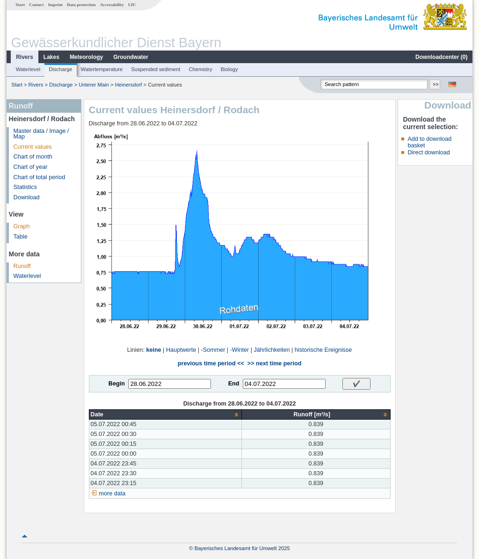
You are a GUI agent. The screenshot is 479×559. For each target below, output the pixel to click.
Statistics (25, 187)
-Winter (239, 350)
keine (153, 350)
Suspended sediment (155, 69)
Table (21, 236)
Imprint (55, 4)
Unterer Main (94, 84)
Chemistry (200, 69)
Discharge (60, 69)
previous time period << (211, 363)
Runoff (22, 266)
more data (112, 493)
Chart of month (33, 156)
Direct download (428, 152)
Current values (33, 147)
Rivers (24, 57)
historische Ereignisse (323, 350)
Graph (22, 226)
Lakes (51, 57)
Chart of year (31, 167)
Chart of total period (39, 177)
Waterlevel (28, 69)
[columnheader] (165, 415)
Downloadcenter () (441, 57)
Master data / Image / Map (41, 134)
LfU (132, 4)
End (234, 383)
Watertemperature (102, 69)
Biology (229, 69)
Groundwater (130, 57)
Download (27, 197)
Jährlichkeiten (272, 350)
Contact (36, 4)
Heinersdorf (128, 84)
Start (20, 4)
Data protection (81, 4)
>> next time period (274, 363)
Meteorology (86, 57)
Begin (117, 383)
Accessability (112, 4)
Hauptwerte (181, 350)
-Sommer (213, 350)
